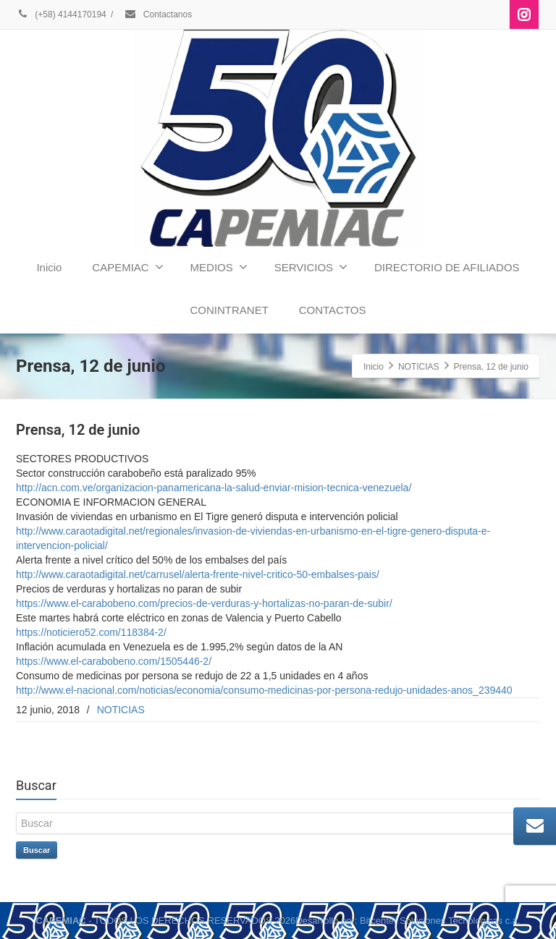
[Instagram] (524, 14)
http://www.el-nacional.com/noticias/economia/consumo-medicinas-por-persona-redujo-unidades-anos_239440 (264, 690)
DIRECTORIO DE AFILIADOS (447, 267)
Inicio (49, 267)
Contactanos (158, 14)
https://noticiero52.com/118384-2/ (91, 632)
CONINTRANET (229, 310)
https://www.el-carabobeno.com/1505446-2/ (113, 661)
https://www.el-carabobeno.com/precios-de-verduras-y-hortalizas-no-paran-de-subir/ (204, 603)
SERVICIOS (311, 266)
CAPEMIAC (127, 266)
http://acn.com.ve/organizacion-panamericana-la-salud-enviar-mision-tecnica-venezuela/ (213, 487)
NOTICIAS (121, 709)
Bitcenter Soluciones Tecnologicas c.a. (440, 920)
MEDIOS (219, 266)
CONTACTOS (332, 310)
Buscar (36, 850)
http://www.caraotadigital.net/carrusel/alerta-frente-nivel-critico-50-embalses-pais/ (197, 574)
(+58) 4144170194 (61, 14)
